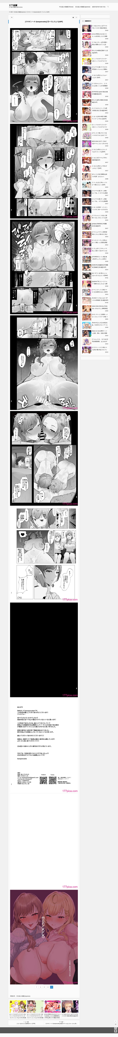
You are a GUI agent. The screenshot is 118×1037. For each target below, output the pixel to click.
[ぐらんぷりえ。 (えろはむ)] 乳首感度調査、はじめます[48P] (100, 341)
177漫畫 (13, 5)
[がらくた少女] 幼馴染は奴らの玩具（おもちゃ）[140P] (99, 176)
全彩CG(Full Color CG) (98, 7)
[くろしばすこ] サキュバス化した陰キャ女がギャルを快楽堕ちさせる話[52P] (99, 251)
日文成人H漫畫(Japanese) (82, 7)
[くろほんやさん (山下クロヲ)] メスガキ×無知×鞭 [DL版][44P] (99, 28)
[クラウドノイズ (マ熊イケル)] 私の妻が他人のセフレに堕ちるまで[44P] (99, 350)
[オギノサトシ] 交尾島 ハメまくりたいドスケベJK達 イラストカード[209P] (100, 317)
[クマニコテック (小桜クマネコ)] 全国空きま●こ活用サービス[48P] (100, 292)
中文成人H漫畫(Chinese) (66, 7)
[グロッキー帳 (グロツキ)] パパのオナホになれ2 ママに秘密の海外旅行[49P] (99, 135)
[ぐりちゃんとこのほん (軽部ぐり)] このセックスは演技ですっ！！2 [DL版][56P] (99, 218)
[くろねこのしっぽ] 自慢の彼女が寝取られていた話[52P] (99, 44)
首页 (11, 12)
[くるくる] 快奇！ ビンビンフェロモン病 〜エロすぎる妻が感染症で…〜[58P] (100, 209)
